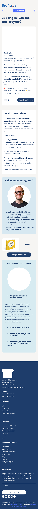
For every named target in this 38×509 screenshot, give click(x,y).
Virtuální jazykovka (8, 413)
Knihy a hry (6, 411)
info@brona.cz (7, 382)
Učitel (4, 436)
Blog (3, 457)
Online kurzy (6, 408)
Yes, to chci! (14, 492)
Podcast (5, 459)
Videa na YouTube (8, 452)
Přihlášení (18, 10)
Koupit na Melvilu (26, 100)
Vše (3, 406)
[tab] (19, 297)
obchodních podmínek (17, 505)
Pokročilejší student (8, 431)
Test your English (7, 462)
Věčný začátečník (8, 428)
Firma (4, 438)
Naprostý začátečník (9, 426)
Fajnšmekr (5, 433)
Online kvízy (6, 454)
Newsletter (5, 447)
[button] (34, 10)
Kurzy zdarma (6, 449)
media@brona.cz (8, 394)
